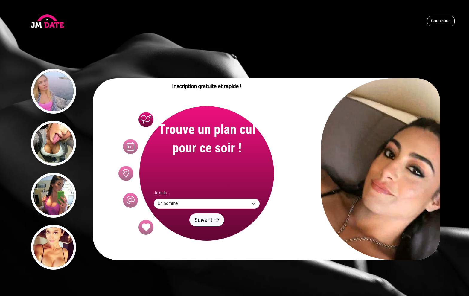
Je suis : (161, 193)
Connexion (441, 20)
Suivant (206, 220)
